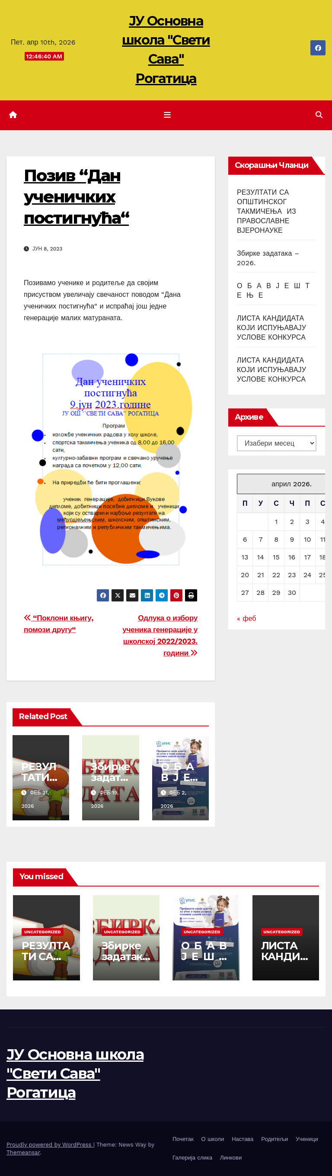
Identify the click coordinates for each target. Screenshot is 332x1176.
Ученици (307, 1139)
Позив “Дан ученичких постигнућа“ (76, 196)
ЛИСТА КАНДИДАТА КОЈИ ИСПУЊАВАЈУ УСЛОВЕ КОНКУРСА (271, 327)
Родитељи (274, 1139)
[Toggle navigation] (167, 115)
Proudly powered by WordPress (49, 1144)
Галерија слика (192, 1157)
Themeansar (23, 1152)
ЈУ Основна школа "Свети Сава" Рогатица (75, 1073)
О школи (212, 1139)
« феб (246, 618)
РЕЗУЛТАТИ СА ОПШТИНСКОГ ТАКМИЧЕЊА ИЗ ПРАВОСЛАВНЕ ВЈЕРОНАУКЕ (266, 211)
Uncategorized (42, 931)
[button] (319, 115)
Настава (242, 1139)
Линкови (231, 1157)
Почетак (183, 1139)
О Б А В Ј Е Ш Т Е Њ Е (205, 956)
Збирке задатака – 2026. (125, 956)
